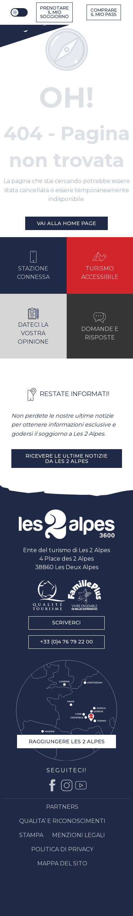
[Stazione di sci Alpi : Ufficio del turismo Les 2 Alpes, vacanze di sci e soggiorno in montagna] (28, 25)
